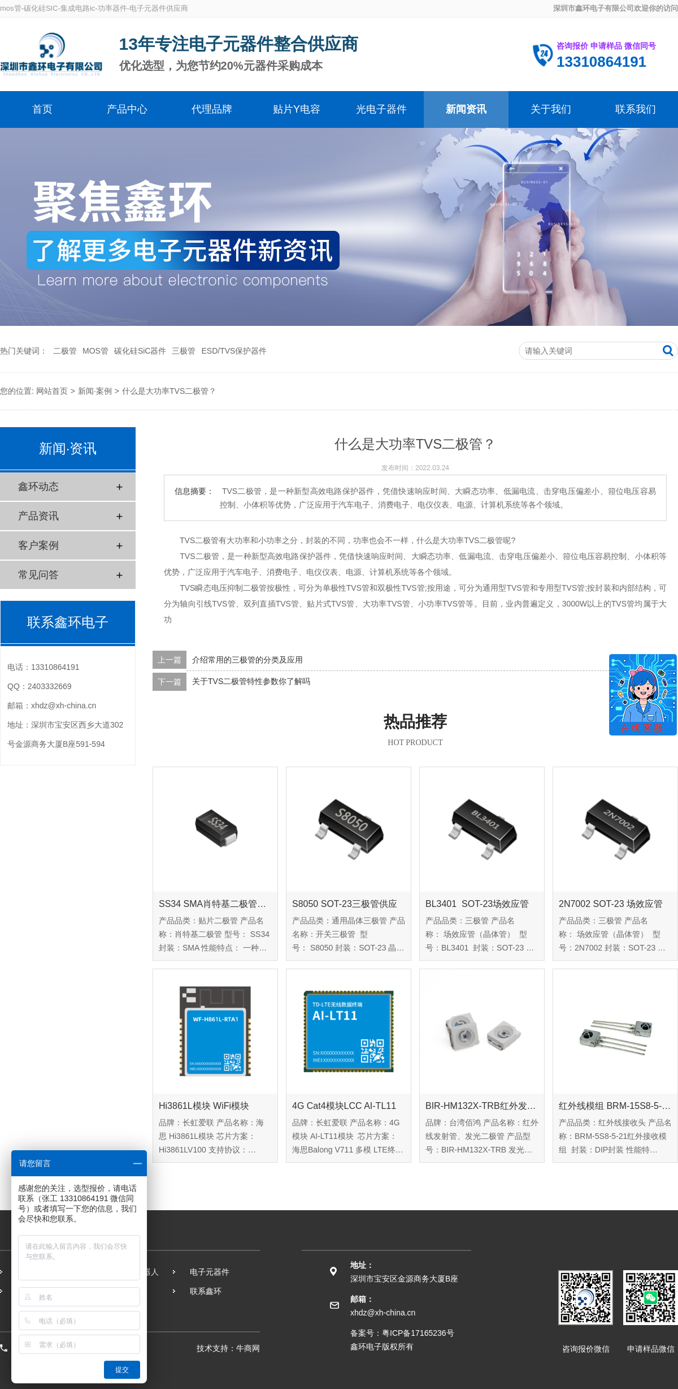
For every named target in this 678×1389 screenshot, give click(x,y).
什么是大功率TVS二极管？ (169, 390)
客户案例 (38, 545)
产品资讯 (38, 516)
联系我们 (635, 109)
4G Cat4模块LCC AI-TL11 (344, 1106)
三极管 (183, 350)
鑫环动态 (38, 486)
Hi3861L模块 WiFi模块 (204, 1106)
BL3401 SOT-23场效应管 (477, 904)
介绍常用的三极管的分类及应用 (247, 659)
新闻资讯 (466, 109)
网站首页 (52, 390)
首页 (42, 109)
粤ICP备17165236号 (418, 1333)
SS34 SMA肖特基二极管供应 (215, 904)
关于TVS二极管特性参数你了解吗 (251, 681)
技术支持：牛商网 (228, 1348)
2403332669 (50, 686)
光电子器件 (381, 109)
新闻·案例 (95, 390)
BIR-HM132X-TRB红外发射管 (481, 1106)
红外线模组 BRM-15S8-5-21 (615, 1106)
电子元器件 (209, 1271)
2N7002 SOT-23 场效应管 (611, 904)
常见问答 (38, 574)
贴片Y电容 (296, 109)
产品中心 (127, 109)
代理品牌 (212, 109)
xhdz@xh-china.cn (63, 705)
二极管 (65, 350)
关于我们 (551, 109)
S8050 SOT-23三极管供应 (344, 904)
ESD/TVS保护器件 (234, 350)
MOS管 (95, 350)
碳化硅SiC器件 (140, 350)
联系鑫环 (205, 1291)
